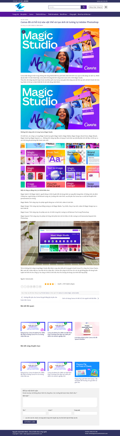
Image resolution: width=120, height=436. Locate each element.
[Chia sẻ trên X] (25, 286)
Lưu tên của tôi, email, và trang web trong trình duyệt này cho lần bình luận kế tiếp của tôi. (51, 418)
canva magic (67, 293)
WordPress (64, 14)
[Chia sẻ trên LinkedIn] (34, 286)
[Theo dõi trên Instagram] (14, 1)
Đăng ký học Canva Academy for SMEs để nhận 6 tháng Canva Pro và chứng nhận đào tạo (33, 334)
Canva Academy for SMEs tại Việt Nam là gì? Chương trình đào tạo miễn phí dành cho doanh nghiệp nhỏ (60, 334)
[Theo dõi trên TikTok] (16, 1)
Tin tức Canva (24, 19)
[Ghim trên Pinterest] (31, 286)
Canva (31, 14)
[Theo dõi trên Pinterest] (24, 1)
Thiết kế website (53, 14)
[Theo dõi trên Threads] (19, 1)
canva (60, 293)
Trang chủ (15, 14)
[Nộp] (84, 7)
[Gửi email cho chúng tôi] (21, 1)
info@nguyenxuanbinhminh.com (98, 433)
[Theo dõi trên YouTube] (27, 1)
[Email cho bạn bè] (28, 286)
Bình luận (26, 396)
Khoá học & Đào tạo (84, 14)
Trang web (77, 410)
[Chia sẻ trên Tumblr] (37, 286)
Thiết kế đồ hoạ (41, 14)
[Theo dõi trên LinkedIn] (26, 1)
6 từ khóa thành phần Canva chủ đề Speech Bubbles (86, 338)
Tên (24, 410)
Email (50, 410)
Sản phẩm (24, 14)
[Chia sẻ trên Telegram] (40, 286)
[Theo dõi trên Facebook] (13, 1)
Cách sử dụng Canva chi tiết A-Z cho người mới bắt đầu (80, 298)
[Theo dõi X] (18, 1)
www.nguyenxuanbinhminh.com (33, 433)
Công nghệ (73, 14)
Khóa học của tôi (102, 1)
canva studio (75, 293)
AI (63, 293)
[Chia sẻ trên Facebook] (22, 286)
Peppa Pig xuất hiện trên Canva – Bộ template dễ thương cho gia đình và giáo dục (86, 380)
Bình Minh (40, 25)
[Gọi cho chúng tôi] (22, 1)
